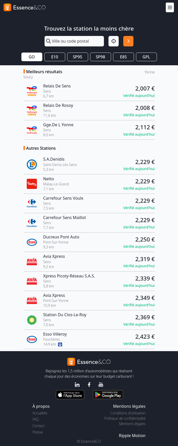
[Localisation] (113, 41)
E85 (123, 57)
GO (32, 57)
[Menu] (170, 7)
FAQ (36, 419)
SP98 (100, 57)
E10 (54, 57)
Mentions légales (132, 423)
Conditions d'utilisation (128, 413)
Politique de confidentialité (124, 418)
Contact (39, 425)
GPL (146, 57)
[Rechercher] (128, 41)
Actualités (40, 413)
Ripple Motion (132, 435)
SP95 (77, 57)
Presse (38, 432)
